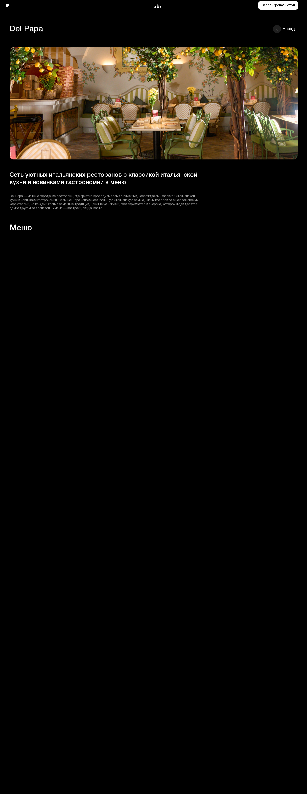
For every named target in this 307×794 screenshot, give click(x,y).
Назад (284, 29)
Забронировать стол (278, 5)
